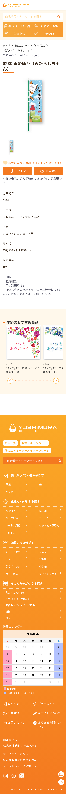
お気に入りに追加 (35, 163)
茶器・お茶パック (15, 592)
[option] (23, 349)
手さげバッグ (13, 566)
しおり (43, 551)
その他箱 (10, 532)
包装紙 (43, 559)
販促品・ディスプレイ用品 (30, 45)
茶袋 (8, 484)
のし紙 (43, 566)
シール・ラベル (14, 551)
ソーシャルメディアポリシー (21, 766)
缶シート (10, 559)
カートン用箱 (13, 525)
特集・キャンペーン (34, 443)
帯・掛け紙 (12, 573)
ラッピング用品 (47, 573)
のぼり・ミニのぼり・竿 (16, 50)
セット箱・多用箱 (49, 525)
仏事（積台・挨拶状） (18, 599)
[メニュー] (59, 5)
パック (9, 492)
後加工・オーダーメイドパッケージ (27, 450)
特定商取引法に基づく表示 (20, 760)
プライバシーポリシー (17, 754)
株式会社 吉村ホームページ (20, 746)
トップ (6, 45)
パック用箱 (12, 518)
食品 (8, 618)
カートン (44, 518)
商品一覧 (10, 443)
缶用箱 (43, 510)
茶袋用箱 (10, 510)
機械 (8, 611)
